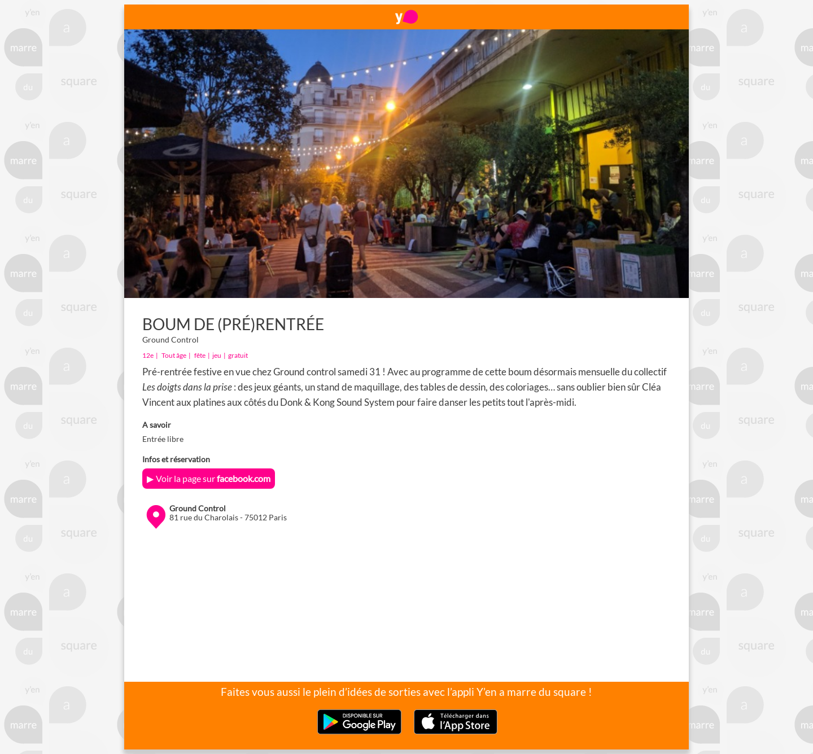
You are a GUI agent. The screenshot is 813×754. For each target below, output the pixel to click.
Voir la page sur (213, 478)
